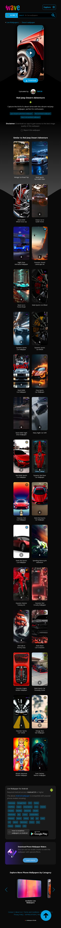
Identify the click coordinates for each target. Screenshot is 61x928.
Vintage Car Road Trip (21, 177)
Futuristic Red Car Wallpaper (21, 519)
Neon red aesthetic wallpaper (30, 117)
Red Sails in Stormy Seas (21, 647)
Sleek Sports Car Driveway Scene (39, 689)
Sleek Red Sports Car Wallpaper (39, 519)
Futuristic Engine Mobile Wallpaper (21, 689)
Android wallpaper (23, 796)
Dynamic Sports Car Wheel (39, 348)
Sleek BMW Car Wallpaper (21, 391)
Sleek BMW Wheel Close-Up (21, 221)
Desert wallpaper (28, 22)
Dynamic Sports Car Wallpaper (21, 348)
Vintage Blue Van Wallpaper (39, 732)
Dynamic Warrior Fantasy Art (21, 604)
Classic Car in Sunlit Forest (39, 221)
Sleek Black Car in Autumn (39, 647)
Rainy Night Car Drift (40, 433)
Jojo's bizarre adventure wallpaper (21, 114)
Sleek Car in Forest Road (21, 306)
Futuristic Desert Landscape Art (39, 263)
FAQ (39, 914)
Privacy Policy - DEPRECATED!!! (25, 914)
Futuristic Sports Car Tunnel (21, 732)
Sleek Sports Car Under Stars (39, 178)
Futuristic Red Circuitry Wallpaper (40, 604)
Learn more (30, 860)
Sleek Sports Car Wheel (39, 305)
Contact (11, 912)
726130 (36, 91)
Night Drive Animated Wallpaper (21, 263)
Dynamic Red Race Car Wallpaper (39, 476)
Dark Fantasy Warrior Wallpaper (40, 774)
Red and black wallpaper (42, 114)
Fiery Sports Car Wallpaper (39, 391)
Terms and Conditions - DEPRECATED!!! (37, 912)
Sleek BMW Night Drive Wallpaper (21, 434)
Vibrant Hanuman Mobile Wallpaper (21, 774)
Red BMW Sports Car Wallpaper (21, 476)
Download (30, 80)
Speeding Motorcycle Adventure (40, 561)
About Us (18, 912)
